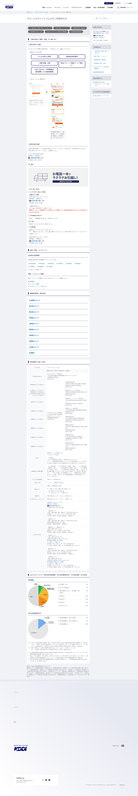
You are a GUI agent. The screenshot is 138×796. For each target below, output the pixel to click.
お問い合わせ (108, 3)
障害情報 (31, 281)
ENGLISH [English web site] (122, 785)
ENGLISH (119, 3)
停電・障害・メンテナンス (62, 28)
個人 (128, 7)
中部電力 (60, 263)
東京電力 (51, 263)
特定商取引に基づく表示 (36, 31)
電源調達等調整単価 (76, 31)
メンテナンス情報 (33, 284)
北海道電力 (32, 263)
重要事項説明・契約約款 (79, 28)
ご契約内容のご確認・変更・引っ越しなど (40, 28)
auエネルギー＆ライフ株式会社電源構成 (56, 31)
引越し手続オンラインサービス (101, 95)
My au (53, 49)
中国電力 (32, 266)
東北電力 (42, 263)
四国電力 (41, 266)
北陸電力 (69, 263)
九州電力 (50, 266)
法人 (131, 7)
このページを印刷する (101, 18)
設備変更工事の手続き (99, 82)
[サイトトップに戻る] (9, 7)
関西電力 (78, 263)
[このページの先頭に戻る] (118, 746)
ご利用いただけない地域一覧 (56, 491)
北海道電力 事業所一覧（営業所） (56, 562)
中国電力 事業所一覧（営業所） (55, 540)
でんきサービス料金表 (53, 454)
